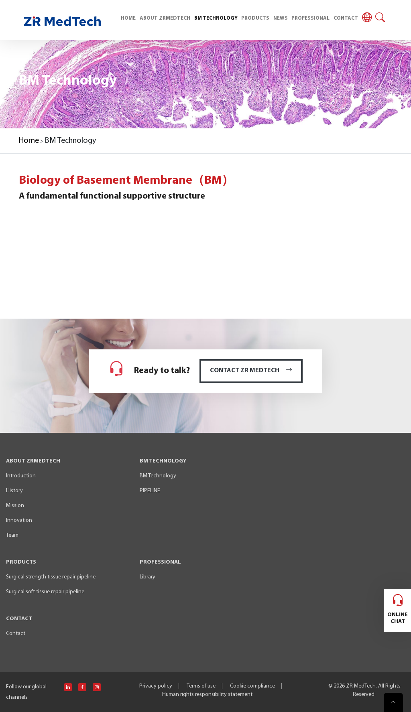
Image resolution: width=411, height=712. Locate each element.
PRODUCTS (255, 18)
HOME (128, 18)
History (14, 491)
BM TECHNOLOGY (216, 18)
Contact (15, 634)
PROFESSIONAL (310, 18)
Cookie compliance (252, 686)
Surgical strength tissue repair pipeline (51, 577)
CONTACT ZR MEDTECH (251, 370)
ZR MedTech (361, 686)
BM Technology (158, 476)
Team (12, 535)
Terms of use (201, 686)
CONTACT (346, 18)
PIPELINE (150, 491)
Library (147, 577)
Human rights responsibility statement (207, 695)
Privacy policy (155, 686)
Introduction (21, 476)
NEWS (280, 18)
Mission (15, 506)
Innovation (19, 520)
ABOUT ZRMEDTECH (165, 18)
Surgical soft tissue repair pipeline (45, 592)
